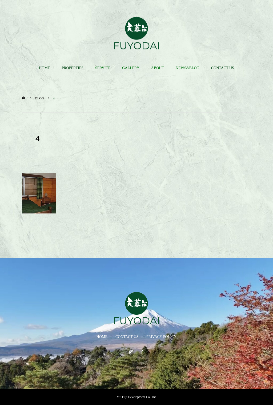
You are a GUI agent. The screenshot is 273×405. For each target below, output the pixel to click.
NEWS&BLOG (187, 68)
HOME (44, 68)
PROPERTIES (72, 68)
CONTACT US (222, 68)
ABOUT (157, 68)
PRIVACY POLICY (161, 337)
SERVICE (102, 68)
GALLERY (130, 68)
